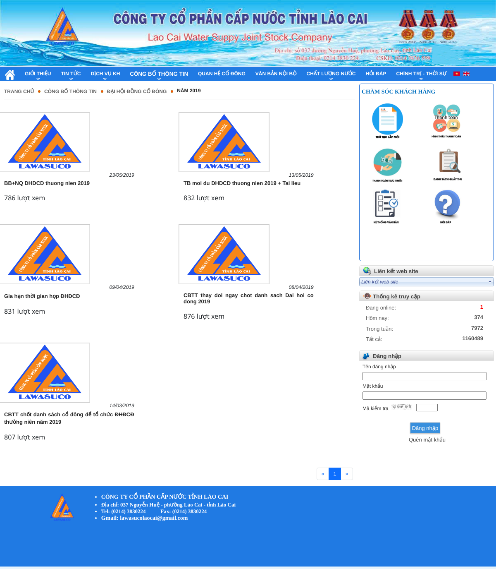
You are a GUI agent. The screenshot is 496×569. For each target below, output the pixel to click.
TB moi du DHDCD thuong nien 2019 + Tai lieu (242, 183)
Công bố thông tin (70, 91)
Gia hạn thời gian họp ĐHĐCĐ (42, 296)
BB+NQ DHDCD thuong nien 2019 (47, 183)
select (490, 281)
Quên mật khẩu (427, 440)
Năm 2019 (188, 91)
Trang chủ (19, 91)
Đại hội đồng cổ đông (137, 91)
